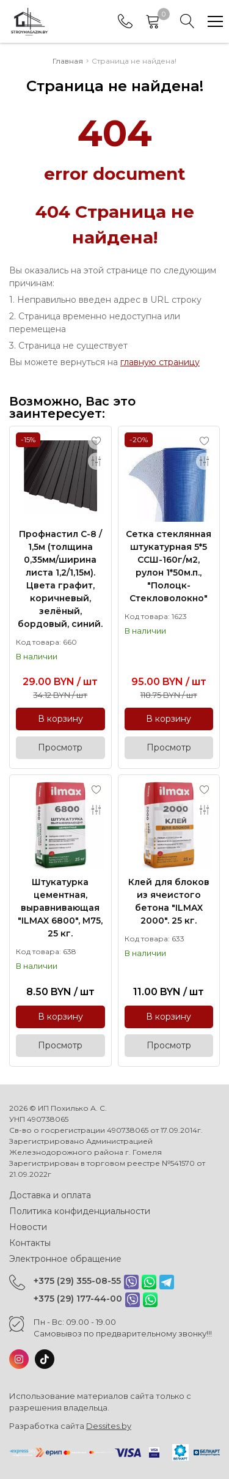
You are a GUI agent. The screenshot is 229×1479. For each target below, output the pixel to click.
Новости (28, 1226)
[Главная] (29, 21)
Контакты (30, 1242)
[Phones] (125, 21)
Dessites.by (108, 1426)
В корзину (60, 718)
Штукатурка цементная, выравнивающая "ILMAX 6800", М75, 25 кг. (60, 908)
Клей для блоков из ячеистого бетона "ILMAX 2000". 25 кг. (168, 901)
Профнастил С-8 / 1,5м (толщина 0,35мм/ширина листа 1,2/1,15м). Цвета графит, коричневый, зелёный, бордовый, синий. (60, 578)
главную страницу (160, 362)
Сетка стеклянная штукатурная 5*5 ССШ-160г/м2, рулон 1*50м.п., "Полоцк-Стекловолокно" (168, 566)
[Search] (187, 21)
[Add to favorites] (96, 441)
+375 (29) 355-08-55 (77, 1280)
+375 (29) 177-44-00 (78, 1298)
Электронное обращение (65, 1258)
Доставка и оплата (50, 1195)
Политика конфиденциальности (79, 1211)
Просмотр (60, 747)
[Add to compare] (96, 461)
